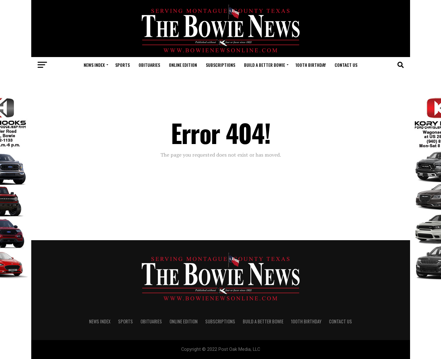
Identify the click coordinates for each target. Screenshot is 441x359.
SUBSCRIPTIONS (220, 64)
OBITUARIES (149, 64)
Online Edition (183, 64)
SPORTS (122, 64)
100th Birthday (310, 64)
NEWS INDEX (94, 64)
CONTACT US (346, 64)
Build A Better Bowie (264, 64)
